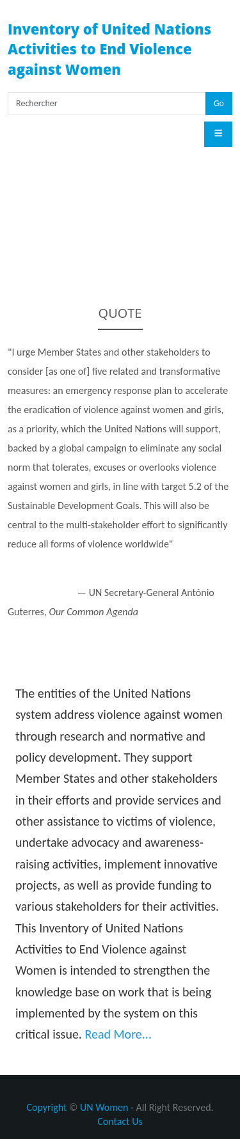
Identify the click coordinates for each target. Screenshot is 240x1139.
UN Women (104, 1107)
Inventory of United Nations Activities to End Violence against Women (109, 49)
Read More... (118, 1034)
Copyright (46, 1107)
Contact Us (119, 1121)
